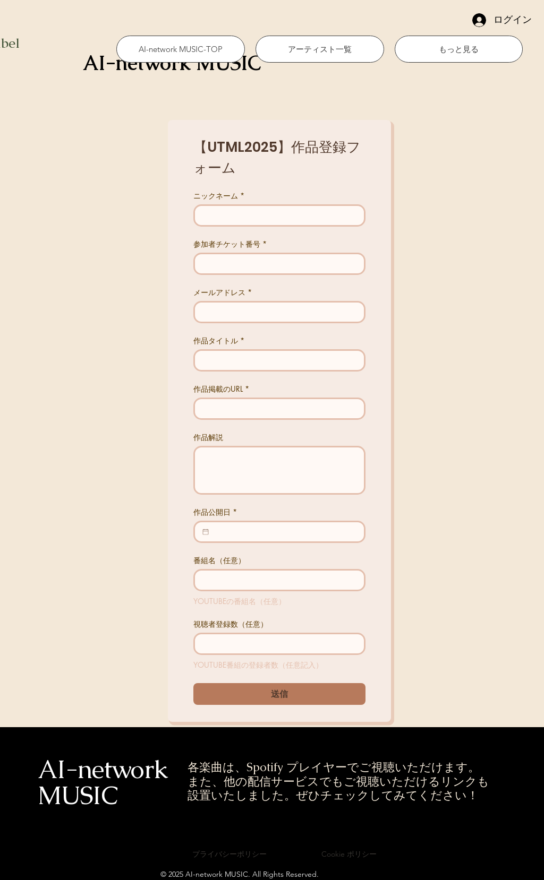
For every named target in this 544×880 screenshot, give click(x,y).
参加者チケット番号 (230, 243)
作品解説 (208, 437)
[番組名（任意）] (276, 580)
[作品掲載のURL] (276, 408)
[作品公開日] (205, 532)
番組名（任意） (219, 560)
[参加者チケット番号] (276, 263)
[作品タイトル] (276, 360)
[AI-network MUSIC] (181, 63)
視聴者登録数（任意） (230, 623)
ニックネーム (218, 195)
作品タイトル (218, 340)
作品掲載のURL (221, 388)
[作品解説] (279, 470)
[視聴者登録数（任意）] (276, 643)
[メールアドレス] (276, 312)
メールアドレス (222, 292)
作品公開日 (215, 511)
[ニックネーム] (276, 215)
